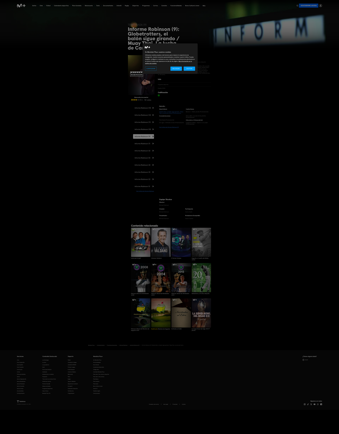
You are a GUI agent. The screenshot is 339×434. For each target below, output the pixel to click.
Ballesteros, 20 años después (201, 293)
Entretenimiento (20, 393)
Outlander (44, 372)
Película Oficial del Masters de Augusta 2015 (140, 329)
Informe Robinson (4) (142, 165)
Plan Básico (95, 379)
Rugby (127, 5)
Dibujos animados (46, 386)
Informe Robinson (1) (142, 186)
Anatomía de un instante (48, 374)
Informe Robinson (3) (142, 172)
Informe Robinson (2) (142, 179)
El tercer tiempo (176, 258)
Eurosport (70, 386)
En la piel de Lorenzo (164, 116)
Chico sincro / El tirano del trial (194, 120)
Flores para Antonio (46, 369)
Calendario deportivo (61, 5)
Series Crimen (20, 388)
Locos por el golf (136, 258)
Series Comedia (20, 386)
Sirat (43, 367)
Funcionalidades (176, 5)
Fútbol (48, 5)
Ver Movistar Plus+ (97, 360)
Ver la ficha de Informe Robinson (145, 191)
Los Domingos (45, 360)
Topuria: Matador (72, 381)
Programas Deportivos (47, 388)
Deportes (135, 5)
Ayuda (305, 360)
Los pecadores (45, 364)
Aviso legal (165, 404)
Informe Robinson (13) (143, 108)
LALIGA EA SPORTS (72, 364)
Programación (71, 393)
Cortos (155, 5)
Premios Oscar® (46, 383)
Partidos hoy (70, 391)
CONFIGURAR (150, 68)
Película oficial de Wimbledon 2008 (140, 294)
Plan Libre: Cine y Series (98, 376)
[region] (170, 58)
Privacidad (175, 404)
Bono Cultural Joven (192, 5)
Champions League (72, 362)
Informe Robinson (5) (142, 158)
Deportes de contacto (73, 383)
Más (204, 6)
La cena (44, 362)
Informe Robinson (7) (142, 144)
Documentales (108, 5)
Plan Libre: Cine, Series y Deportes (101, 374)
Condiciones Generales (98, 367)
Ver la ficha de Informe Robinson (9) (169, 127)
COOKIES (184, 404)
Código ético (96, 369)
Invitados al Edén (176, 329)
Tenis (98, 5)
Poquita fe (44, 376)
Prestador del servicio (154, 404)
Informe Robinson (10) (143, 129)
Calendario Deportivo (73, 388)
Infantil (119, 5)
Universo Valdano (156, 258)
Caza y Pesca (45, 391)
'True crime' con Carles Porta (49, 379)
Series (34, 5)
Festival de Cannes (46, 381)
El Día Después (71, 369)
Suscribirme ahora (309, 6)
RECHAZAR (176, 68)
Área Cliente (96, 364)
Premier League (71, 367)
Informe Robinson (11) (143, 122)
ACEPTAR (189, 68)
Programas (146, 5)
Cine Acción (19, 369)
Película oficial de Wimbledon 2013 (180, 294)
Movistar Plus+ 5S (46, 393)
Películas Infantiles (21, 374)
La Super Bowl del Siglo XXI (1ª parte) (201, 329)
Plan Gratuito (76, 5)
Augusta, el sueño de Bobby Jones (200, 259)
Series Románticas (21, 381)
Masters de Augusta (160, 329)
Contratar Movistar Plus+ (99, 372)
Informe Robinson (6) (142, 151)
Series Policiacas (21, 383)
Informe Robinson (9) (142, 136)
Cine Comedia (20, 367)
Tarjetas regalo (96, 391)
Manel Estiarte (163, 109)
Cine (41, 5)
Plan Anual (95, 383)
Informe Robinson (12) (143, 115)
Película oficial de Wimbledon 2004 (160, 294)
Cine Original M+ (21, 362)
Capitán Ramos (190, 109)
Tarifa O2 (95, 388)
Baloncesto (89, 5)
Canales (164, 5)
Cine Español (20, 364)
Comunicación (96, 393)
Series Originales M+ (21, 379)
